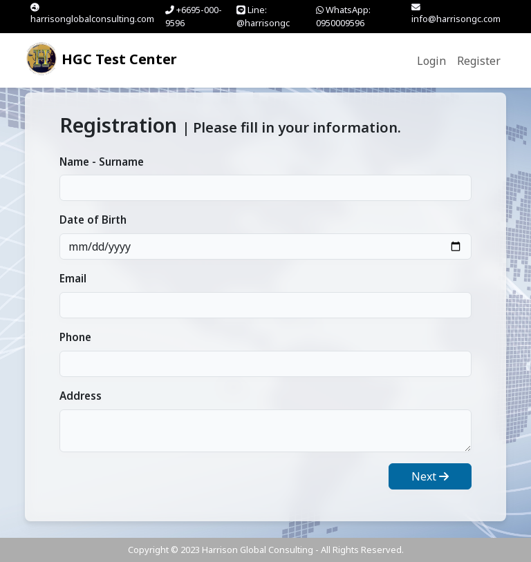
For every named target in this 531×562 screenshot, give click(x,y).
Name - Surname (101, 161)
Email (72, 278)
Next (430, 476)
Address (80, 396)
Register (479, 60)
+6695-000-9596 (193, 16)
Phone (75, 337)
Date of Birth (93, 219)
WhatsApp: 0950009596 (343, 16)
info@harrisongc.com (456, 14)
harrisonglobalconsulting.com (92, 14)
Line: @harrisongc (263, 16)
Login (431, 60)
